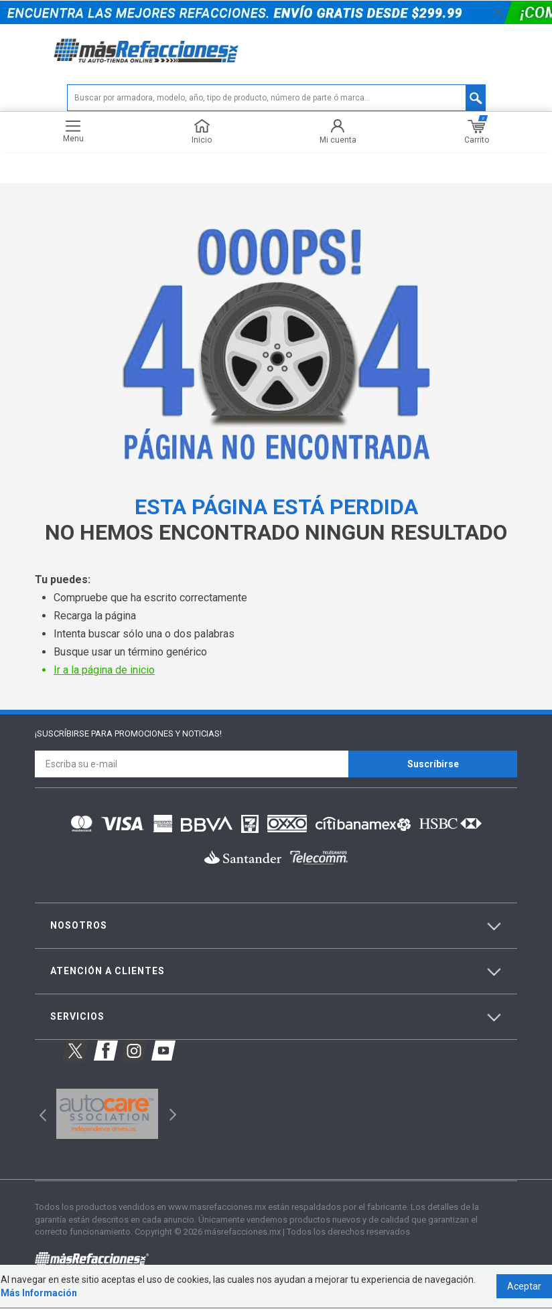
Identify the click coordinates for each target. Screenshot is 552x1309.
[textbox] (276, 98)
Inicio (202, 132)
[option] (106, 1114)
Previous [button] (38, 1113)
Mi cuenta (338, 132)
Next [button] (171, 1113)
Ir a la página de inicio (104, 670)
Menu (73, 132)
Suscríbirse (433, 764)
